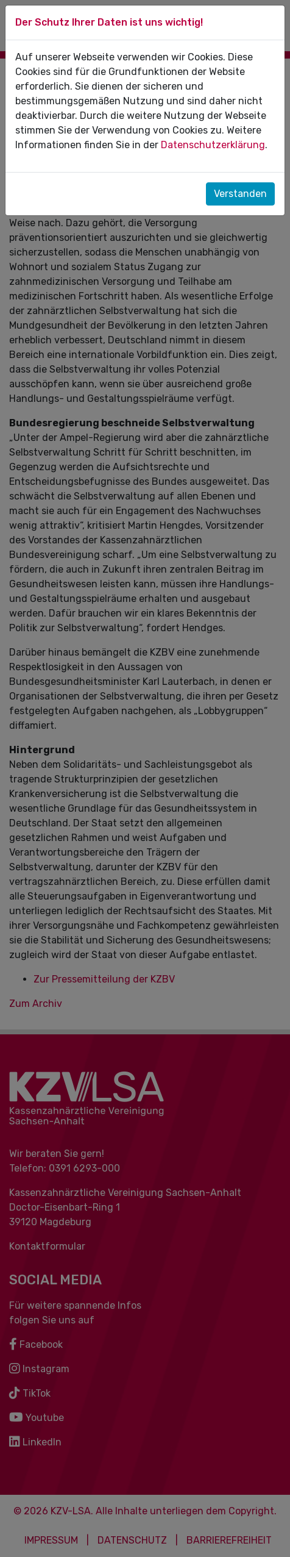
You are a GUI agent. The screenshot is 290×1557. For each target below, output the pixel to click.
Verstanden (240, 193)
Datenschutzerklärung (213, 145)
